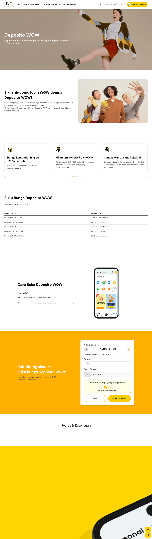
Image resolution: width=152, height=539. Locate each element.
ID (120, 4)
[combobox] (85, 363)
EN (124, 4)
